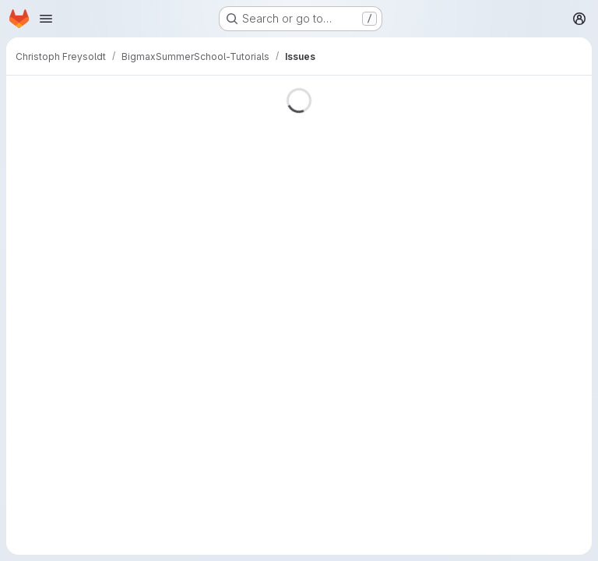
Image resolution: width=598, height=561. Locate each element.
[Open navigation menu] (45, 18)
